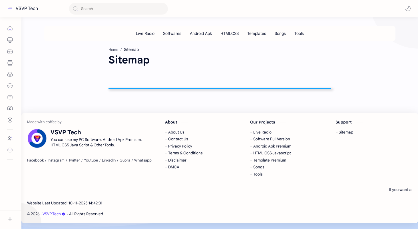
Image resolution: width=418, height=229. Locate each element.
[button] (408, 8)
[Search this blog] (118, 9)
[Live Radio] (145, 33)
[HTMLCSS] (229, 33)
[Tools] (299, 33)
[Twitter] (74, 160)
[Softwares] (172, 33)
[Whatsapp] (143, 160)
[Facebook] (35, 160)
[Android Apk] (201, 33)
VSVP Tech (27, 8)
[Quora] (125, 160)
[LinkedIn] (109, 160)
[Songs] (280, 33)
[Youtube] (91, 160)
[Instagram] (56, 160)
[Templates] (256, 33)
